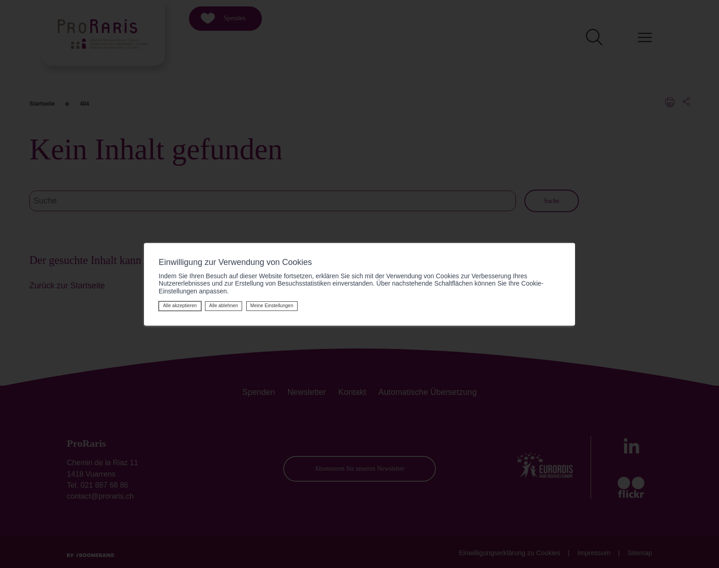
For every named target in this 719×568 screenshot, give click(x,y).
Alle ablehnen (223, 305)
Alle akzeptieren (180, 305)
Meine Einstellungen (271, 305)
